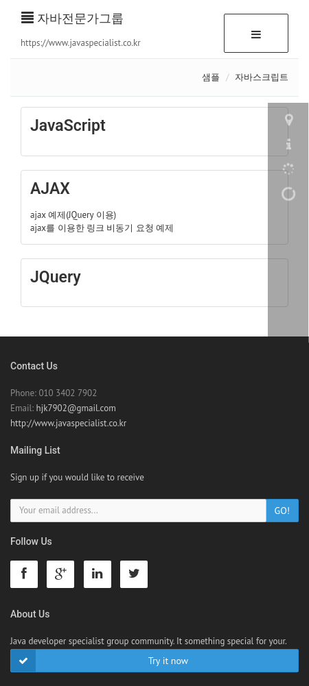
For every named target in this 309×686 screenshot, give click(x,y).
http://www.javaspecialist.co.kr (68, 423)
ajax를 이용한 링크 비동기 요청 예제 (102, 228)
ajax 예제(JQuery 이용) (73, 215)
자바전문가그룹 (72, 18)
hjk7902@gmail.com (76, 408)
